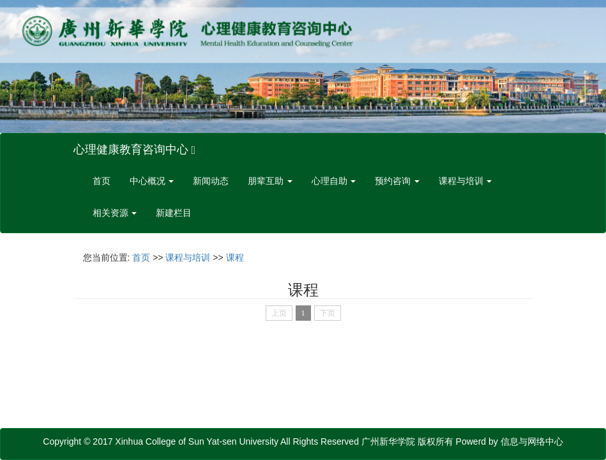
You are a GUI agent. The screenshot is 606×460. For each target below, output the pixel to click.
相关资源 (115, 213)
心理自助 (334, 181)
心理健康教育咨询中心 (134, 149)
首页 (101, 181)
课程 (235, 257)
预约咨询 (397, 181)
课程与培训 (465, 181)
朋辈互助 (270, 181)
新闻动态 (211, 181)
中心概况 (152, 181)
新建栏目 (174, 213)
